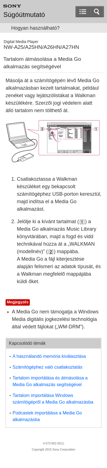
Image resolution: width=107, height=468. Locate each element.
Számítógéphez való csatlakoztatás (47, 367)
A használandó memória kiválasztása (49, 356)
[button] (97, 11)
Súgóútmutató (24, 14)
